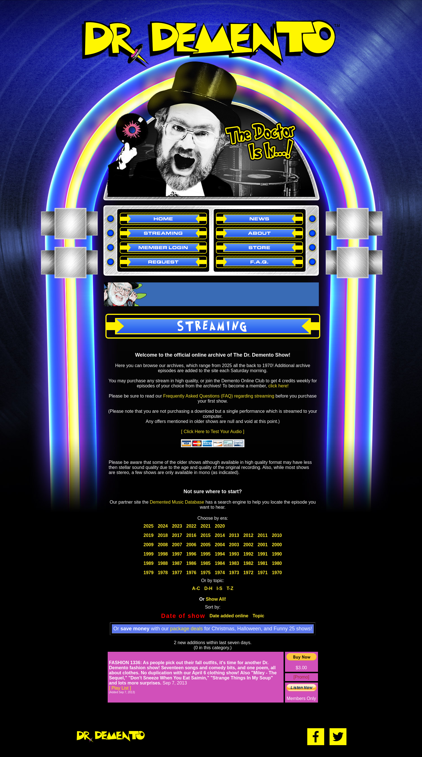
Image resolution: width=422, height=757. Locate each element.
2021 (205, 526)
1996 (191, 554)
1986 (191, 563)
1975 (205, 572)
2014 (220, 535)
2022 (191, 526)
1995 (205, 554)
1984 (220, 563)
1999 (148, 554)
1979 (148, 572)
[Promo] (301, 677)
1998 (163, 554)
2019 (148, 535)
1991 (263, 554)
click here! (278, 385)
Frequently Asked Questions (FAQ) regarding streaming (218, 396)
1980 (277, 563)
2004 (220, 544)
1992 (248, 554)
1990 (277, 554)
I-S (219, 588)
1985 (205, 563)
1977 (177, 572)
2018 (163, 535)
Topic (258, 615)
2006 (191, 544)
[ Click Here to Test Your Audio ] (212, 431)
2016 (191, 535)
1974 (220, 572)
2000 (277, 544)
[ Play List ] (120, 688)
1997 (177, 554)
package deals (186, 628)
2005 (205, 544)
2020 (220, 526)
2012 (248, 535)
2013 (234, 535)
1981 (263, 563)
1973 (234, 572)
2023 (177, 526)
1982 (248, 563)
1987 (177, 563)
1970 (277, 572)
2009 (148, 544)
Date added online (228, 615)
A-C (196, 588)
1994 (220, 554)
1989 (148, 563)
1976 (191, 572)
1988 (163, 563)
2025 (148, 526)
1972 (248, 572)
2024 (163, 526)
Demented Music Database (177, 502)
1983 (234, 563)
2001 (263, 544)
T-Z (230, 588)
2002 (248, 544)
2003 (234, 544)
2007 (177, 544)
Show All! (216, 599)
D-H (208, 588)
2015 (205, 535)
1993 (234, 554)
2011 (263, 535)
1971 (263, 572)
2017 (177, 535)
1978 (163, 572)
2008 (163, 544)
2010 (277, 535)
